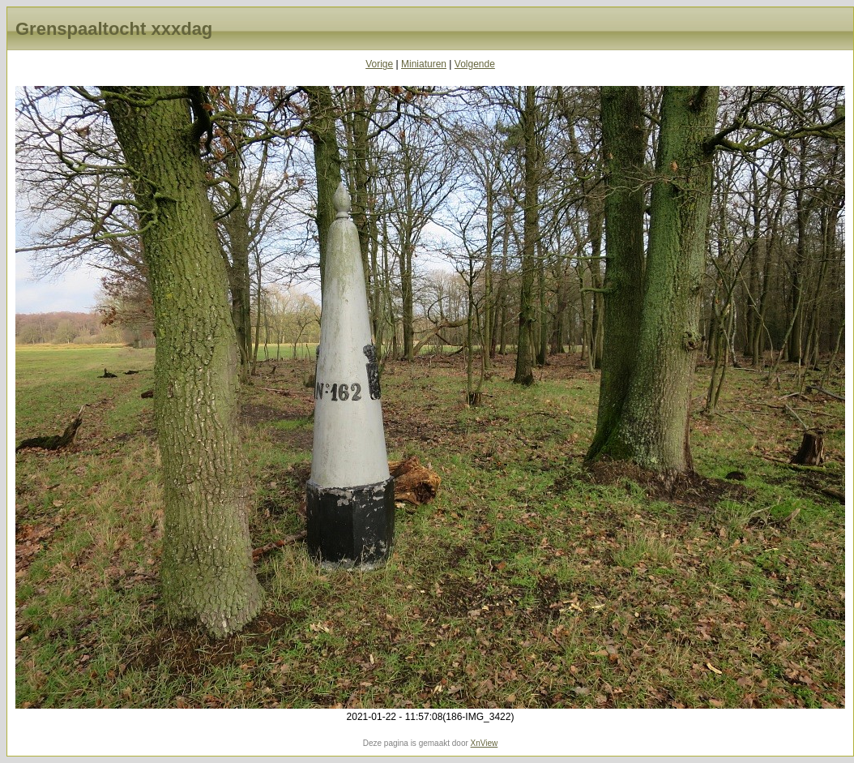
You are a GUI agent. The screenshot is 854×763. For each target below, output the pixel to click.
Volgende (475, 64)
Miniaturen (423, 64)
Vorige (379, 64)
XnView (484, 743)
